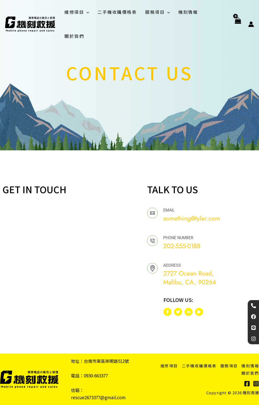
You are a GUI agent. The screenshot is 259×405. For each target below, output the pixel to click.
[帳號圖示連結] (251, 24)
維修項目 (76, 12)
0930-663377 (96, 375)
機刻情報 (188, 12)
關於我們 (74, 36)
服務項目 (157, 12)
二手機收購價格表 (117, 12)
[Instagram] (256, 384)
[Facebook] (247, 384)
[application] (86, 12)
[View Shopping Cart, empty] (237, 24)
